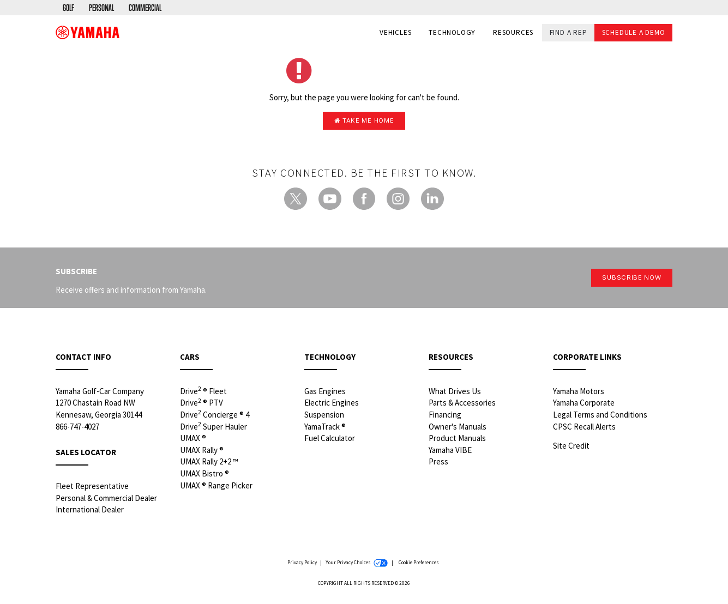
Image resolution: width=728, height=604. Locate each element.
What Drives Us (455, 393)
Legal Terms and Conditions (600, 417)
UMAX (193, 441)
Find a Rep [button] (568, 33)
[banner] (87, 33)
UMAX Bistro (204, 475)
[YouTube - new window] (329, 201)
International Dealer (90, 512)
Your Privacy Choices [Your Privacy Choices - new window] (357, 565)
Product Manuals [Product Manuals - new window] (457, 441)
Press (438, 464)
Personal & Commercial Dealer (106, 500)
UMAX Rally (202, 452)
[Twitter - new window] (295, 201)
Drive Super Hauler (213, 428)
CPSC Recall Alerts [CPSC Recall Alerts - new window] (584, 429)
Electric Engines (331, 405)
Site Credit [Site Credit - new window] (571, 448)
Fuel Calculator (329, 441)
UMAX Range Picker (216, 487)
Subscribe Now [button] (626, 280)
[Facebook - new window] (364, 201)
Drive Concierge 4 (214, 416)
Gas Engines (325, 393)
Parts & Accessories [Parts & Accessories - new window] (462, 405)
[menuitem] (70, 8)
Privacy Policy (302, 564)
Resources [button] (513, 33)
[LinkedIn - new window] (432, 201)
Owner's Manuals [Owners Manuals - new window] (457, 429)
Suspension (324, 417)
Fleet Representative (92, 488)
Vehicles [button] (395, 33)
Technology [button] (452, 33)
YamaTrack (325, 429)
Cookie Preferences (419, 565)
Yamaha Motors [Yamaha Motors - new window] (578, 393)
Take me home (364, 121)
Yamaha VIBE (450, 452)
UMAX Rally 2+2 (209, 464)
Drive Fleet (203, 393)
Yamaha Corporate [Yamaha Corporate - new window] (584, 405)
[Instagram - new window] (398, 201)
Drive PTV (201, 405)
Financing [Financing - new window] (445, 417)
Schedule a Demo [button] (633, 33)
